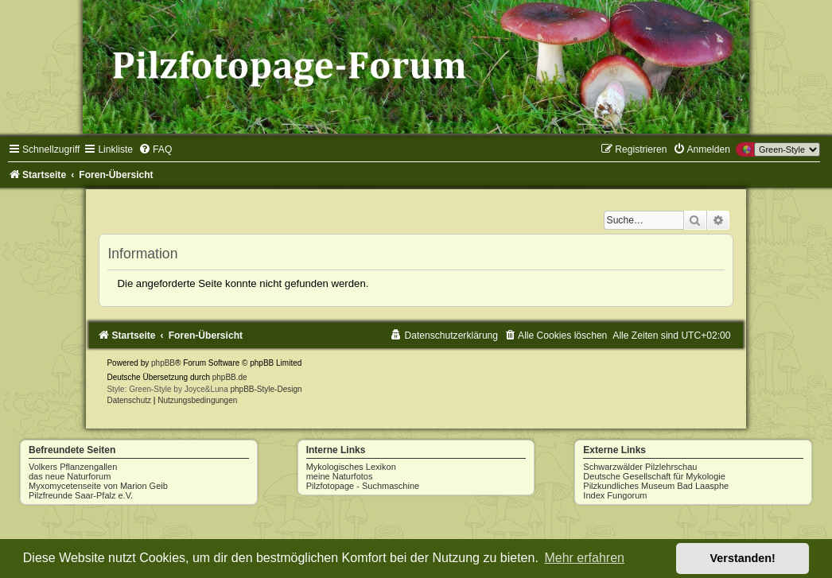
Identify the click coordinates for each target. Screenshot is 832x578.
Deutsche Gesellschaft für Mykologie (654, 476)
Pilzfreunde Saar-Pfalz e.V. (81, 495)
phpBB (163, 363)
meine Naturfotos (339, 476)
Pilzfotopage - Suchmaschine (362, 486)
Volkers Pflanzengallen (73, 466)
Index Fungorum (615, 495)
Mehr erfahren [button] (584, 557)
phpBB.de (229, 377)
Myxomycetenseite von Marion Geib (98, 486)
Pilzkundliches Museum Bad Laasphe (656, 486)
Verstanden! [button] (743, 558)
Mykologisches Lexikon (351, 466)
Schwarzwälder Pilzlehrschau (640, 466)
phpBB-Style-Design (266, 389)
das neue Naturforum (70, 476)
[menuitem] (155, 149)
